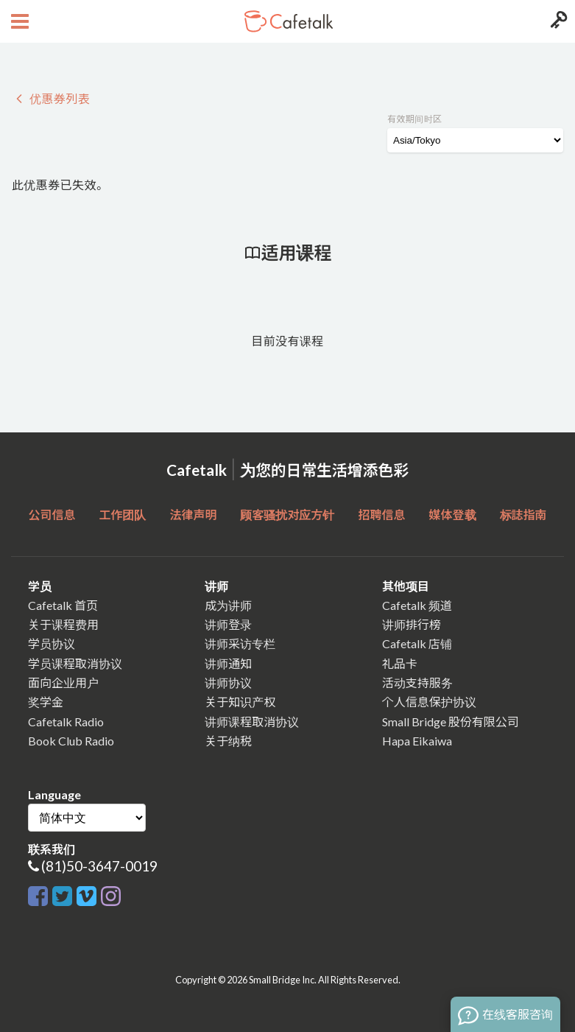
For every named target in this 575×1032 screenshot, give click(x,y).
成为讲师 (228, 605)
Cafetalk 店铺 (417, 643)
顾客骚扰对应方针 (287, 515)
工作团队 (122, 515)
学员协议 (51, 643)
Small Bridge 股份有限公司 (450, 722)
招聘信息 (382, 515)
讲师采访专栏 (240, 643)
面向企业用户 (63, 682)
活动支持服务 (417, 682)
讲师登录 (228, 624)
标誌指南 (523, 515)
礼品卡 (399, 663)
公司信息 (51, 515)
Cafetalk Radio (66, 722)
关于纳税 (228, 741)
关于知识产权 (240, 702)
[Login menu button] (557, 21)
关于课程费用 (63, 624)
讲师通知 (228, 663)
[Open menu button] (18, 21)
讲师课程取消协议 (252, 722)
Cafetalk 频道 (417, 605)
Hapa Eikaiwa (417, 741)
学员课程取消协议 (75, 663)
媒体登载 (452, 515)
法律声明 (192, 515)
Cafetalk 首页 (63, 605)
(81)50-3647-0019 (99, 865)
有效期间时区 (414, 118)
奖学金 (45, 702)
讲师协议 (228, 682)
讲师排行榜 (411, 624)
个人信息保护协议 (429, 702)
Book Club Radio (71, 741)
